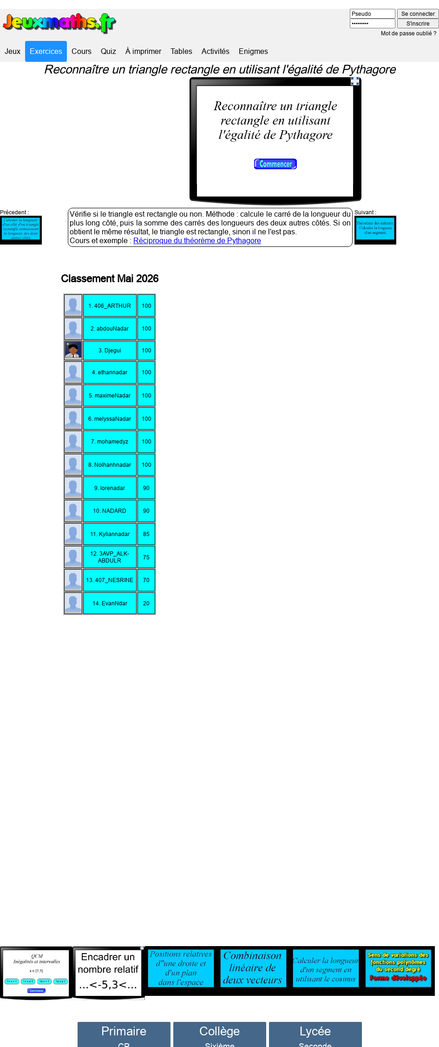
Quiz (108, 51)
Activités (215, 51)
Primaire (123, 1014)
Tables (181, 51)
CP (124, 1029)
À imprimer (143, 51)
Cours (82, 51)
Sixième (220, 1029)
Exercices (46, 51)
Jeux (12, 51)
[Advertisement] (340, 579)
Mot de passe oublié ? (409, 33)
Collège (219, 1014)
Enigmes (253, 51)
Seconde (315, 1029)
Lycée (315, 1014)
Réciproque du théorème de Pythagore (197, 223)
